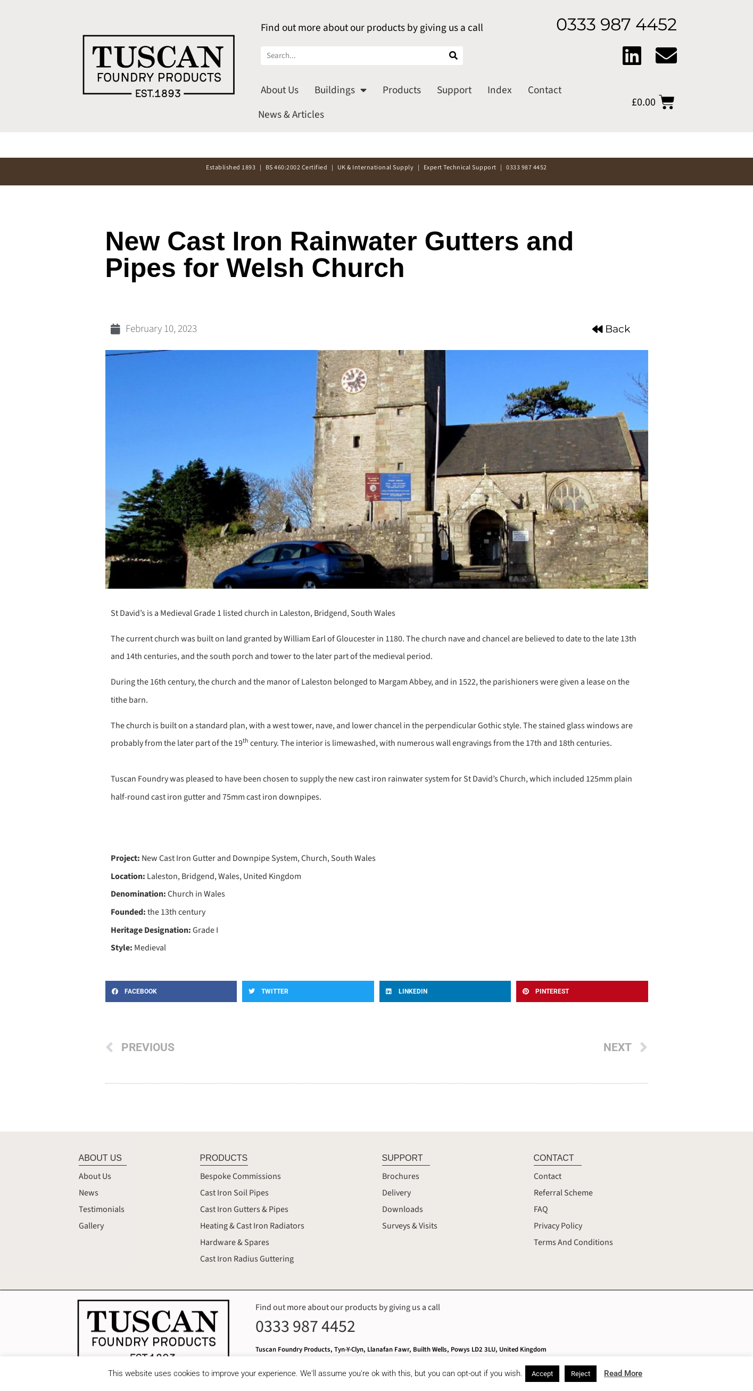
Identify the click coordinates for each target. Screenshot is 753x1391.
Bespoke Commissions (240, 1176)
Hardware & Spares (234, 1242)
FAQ (541, 1209)
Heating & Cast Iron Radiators (252, 1226)
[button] (171, 991)
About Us (280, 90)
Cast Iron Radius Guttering (247, 1259)
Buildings (341, 89)
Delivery (396, 1193)
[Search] (453, 55)
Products (402, 90)
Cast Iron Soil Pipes (234, 1193)
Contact (544, 90)
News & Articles (291, 114)
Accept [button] (542, 1374)
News (88, 1193)
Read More (623, 1373)
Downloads (402, 1209)
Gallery (91, 1226)
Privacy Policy (558, 1226)
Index (499, 90)
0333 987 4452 (305, 1326)
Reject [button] (580, 1374)
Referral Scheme (563, 1193)
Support (454, 90)
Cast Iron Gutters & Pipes (244, 1209)
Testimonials (102, 1209)
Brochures (400, 1176)
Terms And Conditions (573, 1242)
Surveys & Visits (409, 1226)
